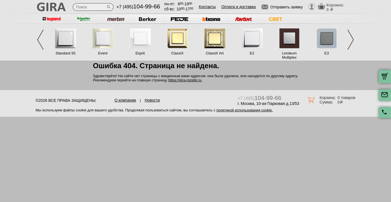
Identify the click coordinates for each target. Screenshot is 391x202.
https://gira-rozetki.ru (185, 80)
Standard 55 (65, 53)
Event (102, 53)
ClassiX (177, 53)
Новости (152, 100)
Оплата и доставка (238, 6)
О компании (125, 100)
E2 (252, 53)
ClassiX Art (215, 53)
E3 (327, 53)
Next (350, 39)
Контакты (207, 6)
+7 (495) (138, 6)
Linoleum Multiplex (289, 55)
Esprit (140, 53)
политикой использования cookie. (244, 110)
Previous (40, 39)
